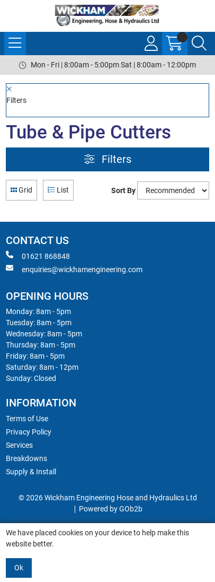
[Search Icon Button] (199, 43)
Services (19, 445)
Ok (18, 567)
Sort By (123, 190)
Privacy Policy (28, 432)
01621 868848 (38, 255)
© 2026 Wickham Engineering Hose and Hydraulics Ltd (108, 497)
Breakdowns (26, 458)
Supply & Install (31, 471)
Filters (107, 159)
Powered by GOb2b (110, 509)
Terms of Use (27, 418)
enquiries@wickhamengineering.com (74, 269)
